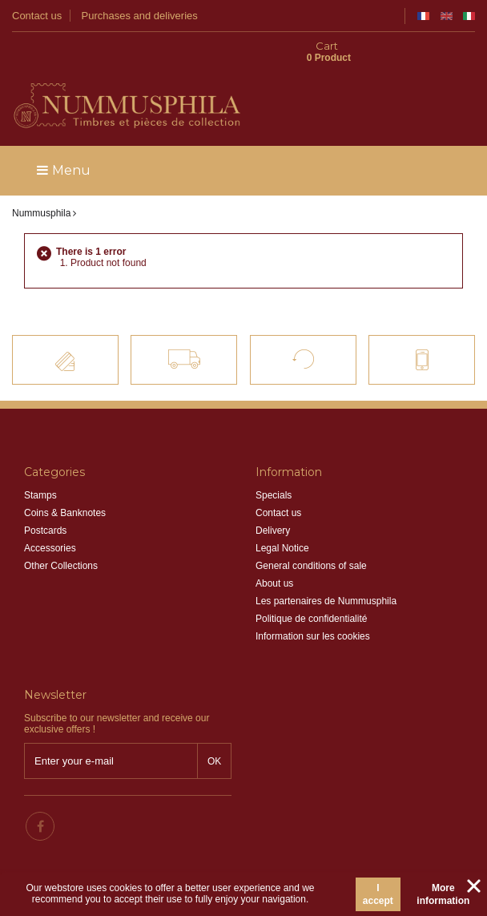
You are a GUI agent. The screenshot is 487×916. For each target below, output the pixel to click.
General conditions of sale (311, 539)
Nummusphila (41, 186)
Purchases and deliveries (140, 16)
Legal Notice (282, 521)
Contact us (37, 16)
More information (443, 894)
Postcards (45, 504)
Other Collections (61, 539)
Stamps (40, 468)
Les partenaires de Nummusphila (326, 574)
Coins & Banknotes (65, 486)
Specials (274, 468)
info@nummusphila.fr (328, 789)
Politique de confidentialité (311, 592)
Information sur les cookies (313, 609)
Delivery (273, 504)
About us (274, 557)
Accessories (50, 521)
